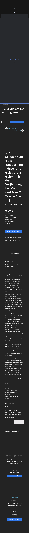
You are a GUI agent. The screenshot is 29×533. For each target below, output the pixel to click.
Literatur (7, 230)
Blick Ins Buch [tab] (14, 248)
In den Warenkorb (17, 122)
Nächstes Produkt (17, 130)
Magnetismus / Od (19, 447)
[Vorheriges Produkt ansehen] (6, 128)
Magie (16, 491)
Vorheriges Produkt (12, 128)
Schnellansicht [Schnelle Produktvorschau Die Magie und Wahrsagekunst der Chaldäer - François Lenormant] (14, 489)
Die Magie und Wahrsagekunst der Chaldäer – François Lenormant (14, 496)
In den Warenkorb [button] (14, 467)
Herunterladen (18, 413)
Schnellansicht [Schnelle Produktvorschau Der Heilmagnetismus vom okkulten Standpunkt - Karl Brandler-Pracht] (14, 444)
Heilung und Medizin (9, 447)
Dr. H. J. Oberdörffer (16, 232)
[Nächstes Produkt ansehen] (22, 130)
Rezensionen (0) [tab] (14, 245)
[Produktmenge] (2, 122)
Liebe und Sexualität (16, 228)
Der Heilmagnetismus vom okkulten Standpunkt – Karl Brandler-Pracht (14, 452)
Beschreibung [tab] (14, 241)
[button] (14, 8)
